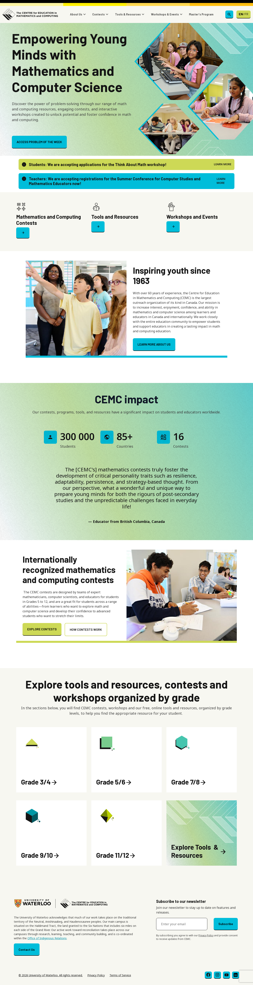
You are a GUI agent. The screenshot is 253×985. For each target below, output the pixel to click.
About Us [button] (76, 14)
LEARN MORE (222, 164)
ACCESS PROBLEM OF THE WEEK (39, 142)
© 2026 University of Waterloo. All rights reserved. (51, 975)
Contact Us (27, 949)
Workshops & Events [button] (165, 14)
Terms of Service (120, 975)
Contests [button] (98, 14)
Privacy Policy (205, 935)
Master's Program (201, 14)
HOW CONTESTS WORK (86, 629)
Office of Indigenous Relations (47, 938)
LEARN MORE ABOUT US (154, 344)
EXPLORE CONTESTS (42, 629)
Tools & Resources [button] (128, 14)
